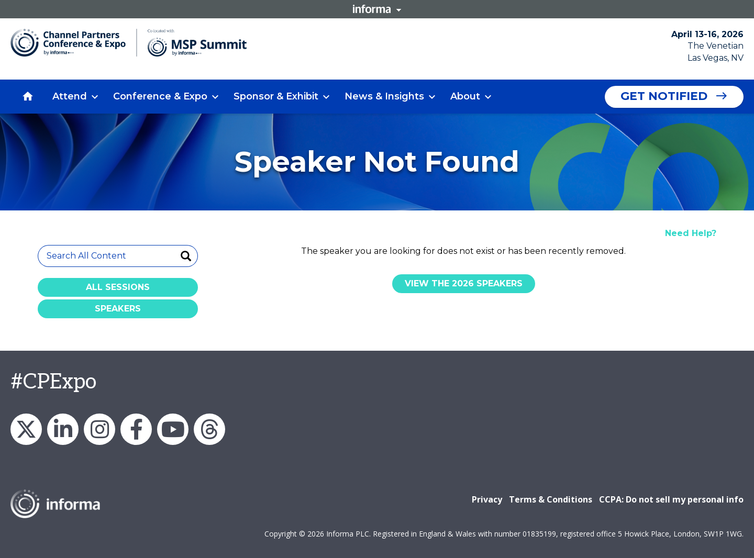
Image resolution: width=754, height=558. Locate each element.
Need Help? (690, 233)
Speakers (118, 309)
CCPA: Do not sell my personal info (671, 499)
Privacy (487, 499)
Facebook (136, 429)
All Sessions (118, 287)
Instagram (99, 429)
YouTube (172, 429)
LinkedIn (63, 429)
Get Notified (663, 96)
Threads (209, 429)
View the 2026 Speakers (464, 283)
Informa (377, 9)
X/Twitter (26, 429)
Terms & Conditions (550, 499)
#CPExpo (53, 382)
